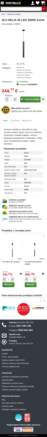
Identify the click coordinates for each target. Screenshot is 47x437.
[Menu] (2, 3)
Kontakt (4, 354)
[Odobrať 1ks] (7, 99)
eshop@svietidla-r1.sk (17, 337)
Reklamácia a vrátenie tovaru (12, 383)
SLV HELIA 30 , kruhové (11, 262)
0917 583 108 (20, 325)
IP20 (25, 163)
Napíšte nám (16, 111)
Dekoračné (28, 72)
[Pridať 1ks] (15, 99)
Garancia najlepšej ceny (11, 367)
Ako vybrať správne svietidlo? (13, 403)
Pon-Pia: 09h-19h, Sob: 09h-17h (21, 343)
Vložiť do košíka (30, 99)
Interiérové (20, 67)
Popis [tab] (5, 121)
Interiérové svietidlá (13, 14)
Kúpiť (8, 285)
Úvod (3, 14)
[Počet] (11, 99)
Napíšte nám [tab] (27, 121)
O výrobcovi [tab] (14, 121)
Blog (3, 400)
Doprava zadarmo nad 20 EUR (13, 360)
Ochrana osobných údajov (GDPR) (14, 390)
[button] (40, 236)
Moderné (28, 77)
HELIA (21, 64)
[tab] (5, 120)
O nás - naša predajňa (10, 357)
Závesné (28, 70)
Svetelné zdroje (7, 406)
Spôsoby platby (7, 380)
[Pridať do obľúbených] (43, 99)
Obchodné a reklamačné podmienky (15, 377)
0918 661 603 (21, 330)
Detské (27, 75)
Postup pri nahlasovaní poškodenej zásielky (18, 386)
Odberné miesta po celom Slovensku (15, 363)
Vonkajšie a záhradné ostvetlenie (14, 409)
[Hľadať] (44, 9)
